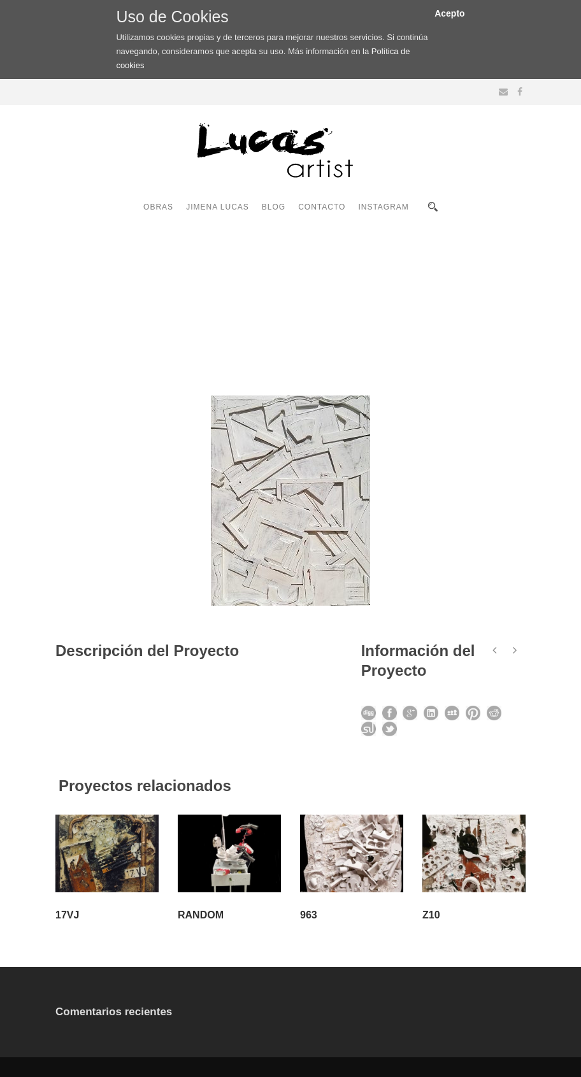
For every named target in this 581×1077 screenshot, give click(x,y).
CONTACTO (321, 207)
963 (308, 914)
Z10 (431, 914)
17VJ (67, 914)
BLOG (273, 207)
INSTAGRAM (383, 207)
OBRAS (158, 207)
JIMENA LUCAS (217, 207)
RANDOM (201, 914)
